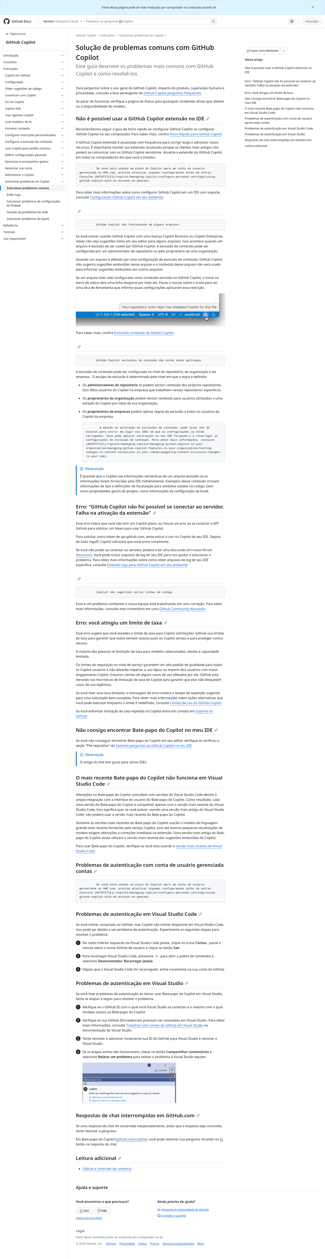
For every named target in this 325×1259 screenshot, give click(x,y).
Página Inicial (15, 34)
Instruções (107, 35)
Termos (111, 1244)
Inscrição (312, 21)
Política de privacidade (89, 1218)
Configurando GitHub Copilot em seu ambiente (126, 197)
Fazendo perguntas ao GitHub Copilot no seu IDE (154, 745)
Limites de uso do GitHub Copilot (195, 703)
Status (142, 1244)
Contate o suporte (171, 1216)
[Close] (313, 6)
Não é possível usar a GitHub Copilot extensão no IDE (142, 118)
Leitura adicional (98, 1158)
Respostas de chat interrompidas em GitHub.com (138, 1115)
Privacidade (127, 1244)
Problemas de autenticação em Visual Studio (132, 983)
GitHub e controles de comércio (107, 1168)
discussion (84, 555)
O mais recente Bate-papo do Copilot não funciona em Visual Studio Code (149, 780)
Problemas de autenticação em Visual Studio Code (139, 913)
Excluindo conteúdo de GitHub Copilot (143, 332)
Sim (84, 1211)
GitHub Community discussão (182, 608)
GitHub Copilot (20, 42)
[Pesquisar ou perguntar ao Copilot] (150, 21)
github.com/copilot (131, 1139)
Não (102, 1211)
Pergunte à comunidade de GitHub (183, 1210)
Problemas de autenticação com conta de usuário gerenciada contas (150, 867)
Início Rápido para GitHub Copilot (196, 134)
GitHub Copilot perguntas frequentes (172, 93)
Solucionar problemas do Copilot (141, 35)
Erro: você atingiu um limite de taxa (121, 622)
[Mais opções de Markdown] (283, 50)
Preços (154, 1244)
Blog (201, 1244)
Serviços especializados (178, 1244)
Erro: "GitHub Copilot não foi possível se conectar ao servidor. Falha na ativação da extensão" (150, 509)
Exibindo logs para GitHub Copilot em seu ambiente (147, 565)
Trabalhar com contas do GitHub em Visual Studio (164, 1025)
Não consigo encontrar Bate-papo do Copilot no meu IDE (147, 729)
